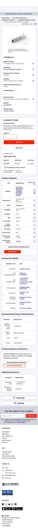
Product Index (5, 18)
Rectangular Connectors (8, 20)
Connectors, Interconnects (19, 18)
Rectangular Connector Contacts (26, 20)
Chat (5, 468)
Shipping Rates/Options (8, 456)
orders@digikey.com (9, 475)
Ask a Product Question (14, 365)
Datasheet (7, 105)
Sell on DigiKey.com (7, 436)
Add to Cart (19, 142)
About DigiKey (6, 432)
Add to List (19, 148)
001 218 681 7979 (8, 473)
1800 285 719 (7, 471)
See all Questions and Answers (17, 362)
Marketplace (5, 434)
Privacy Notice (21, 422)
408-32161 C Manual (25, 308)
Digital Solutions (6, 440)
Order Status (5, 454)
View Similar (12, 252)
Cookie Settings (6, 526)
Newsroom (5, 442)
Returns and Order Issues (9, 458)
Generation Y (19, 205)
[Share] (35, 24)
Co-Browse (6, 478)
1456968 (18, 241)
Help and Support (7, 452)
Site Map (4, 438)
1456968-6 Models (8, 111)
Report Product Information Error (18, 247)
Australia (5, 515)
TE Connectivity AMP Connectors (12, 69)
